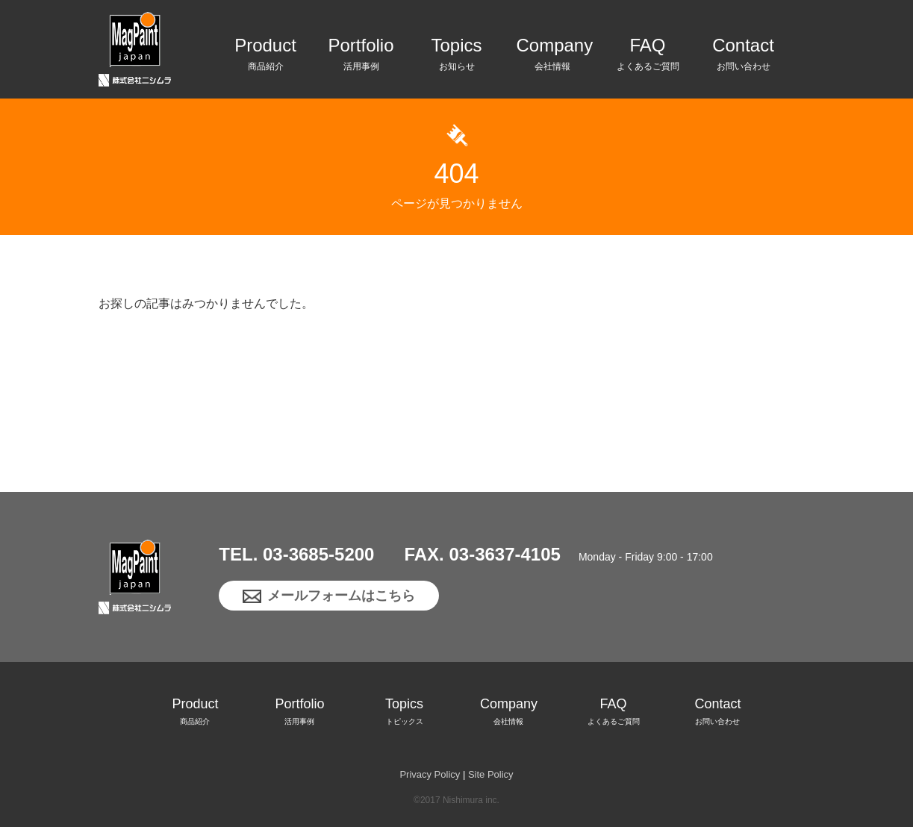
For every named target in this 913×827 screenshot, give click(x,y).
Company (552, 56)
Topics (457, 56)
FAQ (648, 56)
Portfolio (361, 56)
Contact (743, 56)
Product (266, 56)
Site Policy (491, 774)
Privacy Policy (429, 774)
